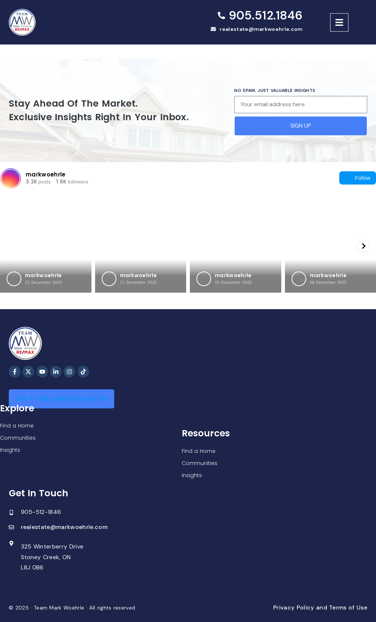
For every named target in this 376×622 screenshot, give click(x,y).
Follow (357, 178)
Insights (10, 450)
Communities (18, 438)
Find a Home (17, 425)
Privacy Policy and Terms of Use (320, 607)
